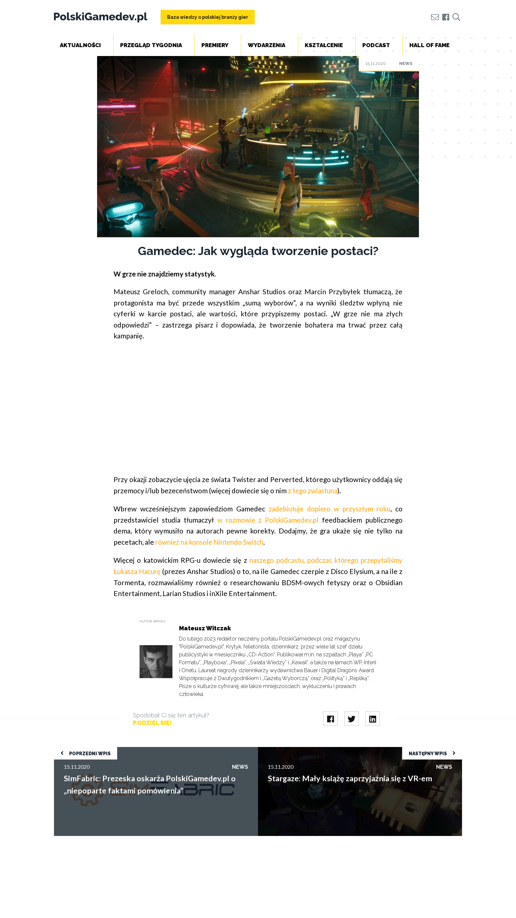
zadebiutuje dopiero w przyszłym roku (329, 508)
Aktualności (80, 45)
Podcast (376, 45)
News (405, 63)
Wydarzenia (266, 45)
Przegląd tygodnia (151, 45)
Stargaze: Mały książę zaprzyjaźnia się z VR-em (311, 749)
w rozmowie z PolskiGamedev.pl (267, 519)
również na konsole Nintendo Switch (211, 541)
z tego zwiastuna (313, 490)
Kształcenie (324, 45)
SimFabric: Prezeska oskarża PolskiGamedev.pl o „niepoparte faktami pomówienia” (148, 749)
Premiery (214, 45)
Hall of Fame (429, 45)
